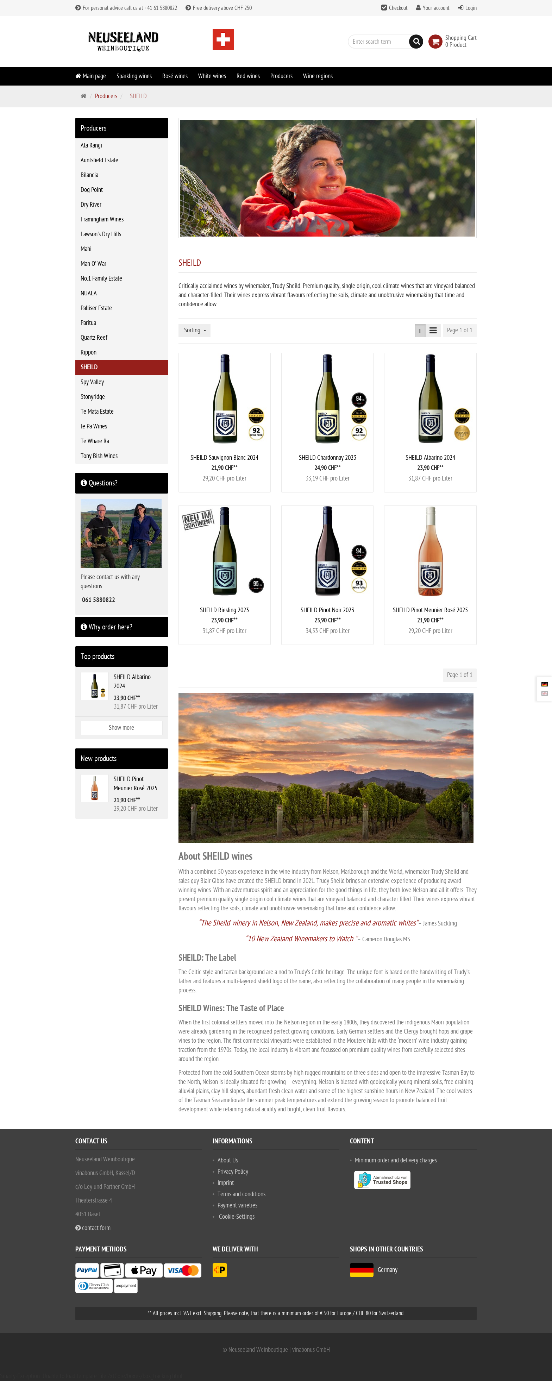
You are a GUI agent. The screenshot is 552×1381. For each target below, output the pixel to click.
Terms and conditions (241, 1194)
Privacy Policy (233, 1171)
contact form (93, 1228)
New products (99, 758)
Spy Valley (92, 382)
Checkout (398, 8)
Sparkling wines (134, 76)
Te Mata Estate (97, 411)
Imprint (226, 1183)
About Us (228, 1160)
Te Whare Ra (95, 441)
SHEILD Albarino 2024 (430, 458)
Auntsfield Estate (99, 160)
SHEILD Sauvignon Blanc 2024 (224, 458)
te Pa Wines (94, 426)
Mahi (86, 249)
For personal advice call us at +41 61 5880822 (126, 8)
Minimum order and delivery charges (396, 1160)
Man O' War (93, 264)
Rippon (88, 352)
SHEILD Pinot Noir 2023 (327, 610)
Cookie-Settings (237, 1216)
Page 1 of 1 (459, 330)
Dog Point (92, 190)
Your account (436, 8)
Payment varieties (237, 1205)
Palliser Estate (96, 308)
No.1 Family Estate (101, 278)
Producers (281, 76)
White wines (212, 76)
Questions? (99, 483)
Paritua (88, 323)
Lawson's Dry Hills (101, 234)
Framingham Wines (102, 219)
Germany (373, 1270)
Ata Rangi (91, 145)
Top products (97, 656)
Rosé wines (175, 76)
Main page (90, 76)
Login (471, 8)
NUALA (89, 293)
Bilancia (89, 175)
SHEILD (89, 367)
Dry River (91, 204)
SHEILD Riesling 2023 (224, 610)
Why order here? (106, 627)
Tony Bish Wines (99, 456)
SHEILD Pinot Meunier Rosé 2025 (430, 610)
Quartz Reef (94, 337)
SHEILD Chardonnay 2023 (327, 458)
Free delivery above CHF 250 (219, 8)
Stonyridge (93, 397)
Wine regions (318, 76)
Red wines (248, 76)
